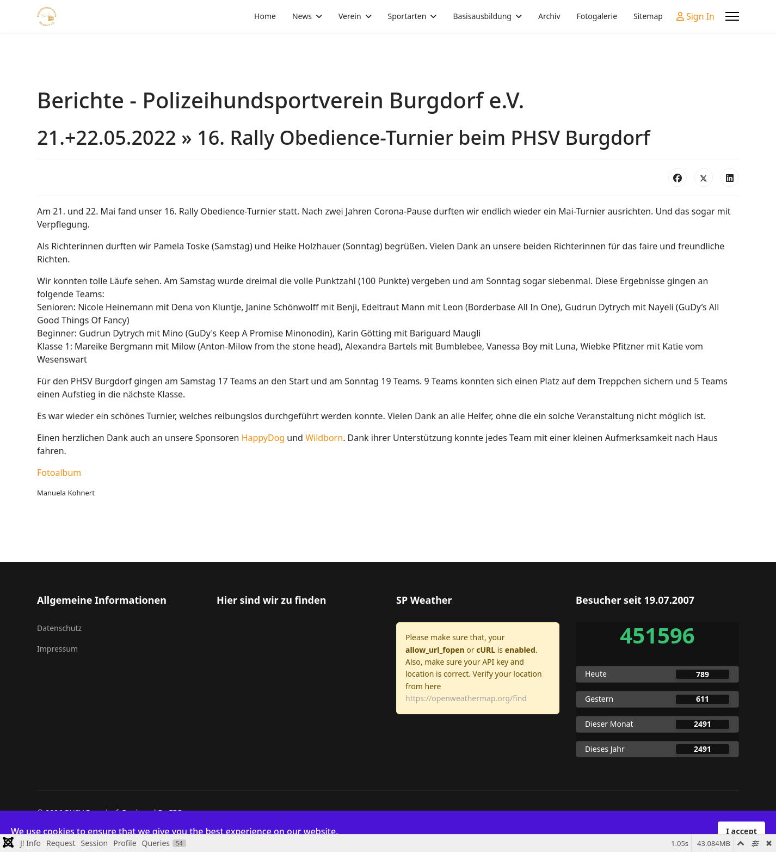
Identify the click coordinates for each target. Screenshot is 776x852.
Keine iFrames (298, 676)
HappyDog (263, 438)
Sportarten (407, 16)
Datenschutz (59, 628)
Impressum (57, 648)
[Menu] (732, 16)
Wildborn (324, 438)
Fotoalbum (59, 473)
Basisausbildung (482, 16)
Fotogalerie (597, 16)
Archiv (549, 16)
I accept (741, 831)
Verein (349, 16)
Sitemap (648, 16)
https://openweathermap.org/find (466, 698)
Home (265, 16)
